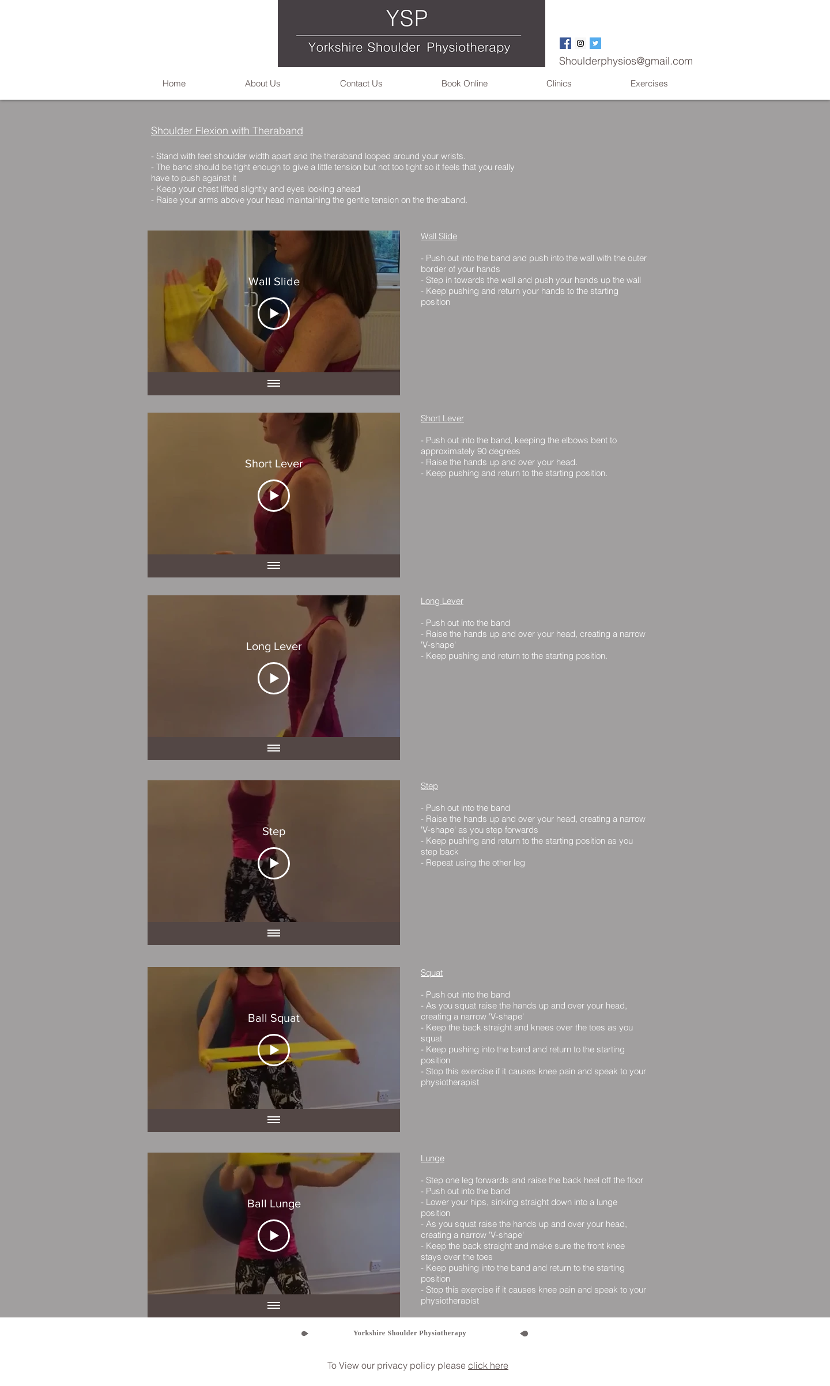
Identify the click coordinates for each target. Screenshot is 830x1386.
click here (488, 1365)
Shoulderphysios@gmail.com (626, 60)
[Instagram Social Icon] (580, 43)
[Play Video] (274, 313)
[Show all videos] (273, 383)
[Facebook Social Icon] (565, 43)
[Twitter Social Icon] (595, 43)
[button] (262, 83)
